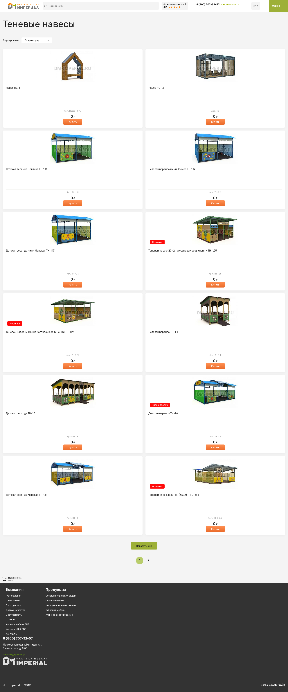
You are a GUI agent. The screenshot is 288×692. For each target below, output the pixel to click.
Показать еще (144, 546)
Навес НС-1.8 (156, 87)
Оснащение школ (55, 600)
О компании (13, 600)
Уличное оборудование (59, 614)
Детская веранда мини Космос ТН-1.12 (171, 169)
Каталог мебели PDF (17, 624)
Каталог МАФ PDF (16, 629)
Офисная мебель (55, 610)
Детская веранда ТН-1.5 (20, 413)
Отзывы (10, 619)
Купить (73, 121)
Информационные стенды (61, 605)
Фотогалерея (13, 595)
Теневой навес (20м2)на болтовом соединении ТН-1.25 (182, 250)
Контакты (11, 634)
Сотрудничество (16, 610)
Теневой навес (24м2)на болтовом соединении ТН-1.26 (40, 332)
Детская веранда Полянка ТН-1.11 (26, 169)
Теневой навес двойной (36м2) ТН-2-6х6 (173, 494)
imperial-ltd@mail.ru (229, 4)
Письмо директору (14, 654)
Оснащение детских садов (61, 595)
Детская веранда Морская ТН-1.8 (26, 494)
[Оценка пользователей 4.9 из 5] (175, 6)
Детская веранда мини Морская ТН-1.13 (30, 250)
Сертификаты (14, 614)
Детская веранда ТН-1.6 (163, 413)
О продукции (13, 605)
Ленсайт (279, 685)
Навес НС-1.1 (13, 87)
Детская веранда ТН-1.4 (163, 332)
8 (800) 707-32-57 (207, 4)
